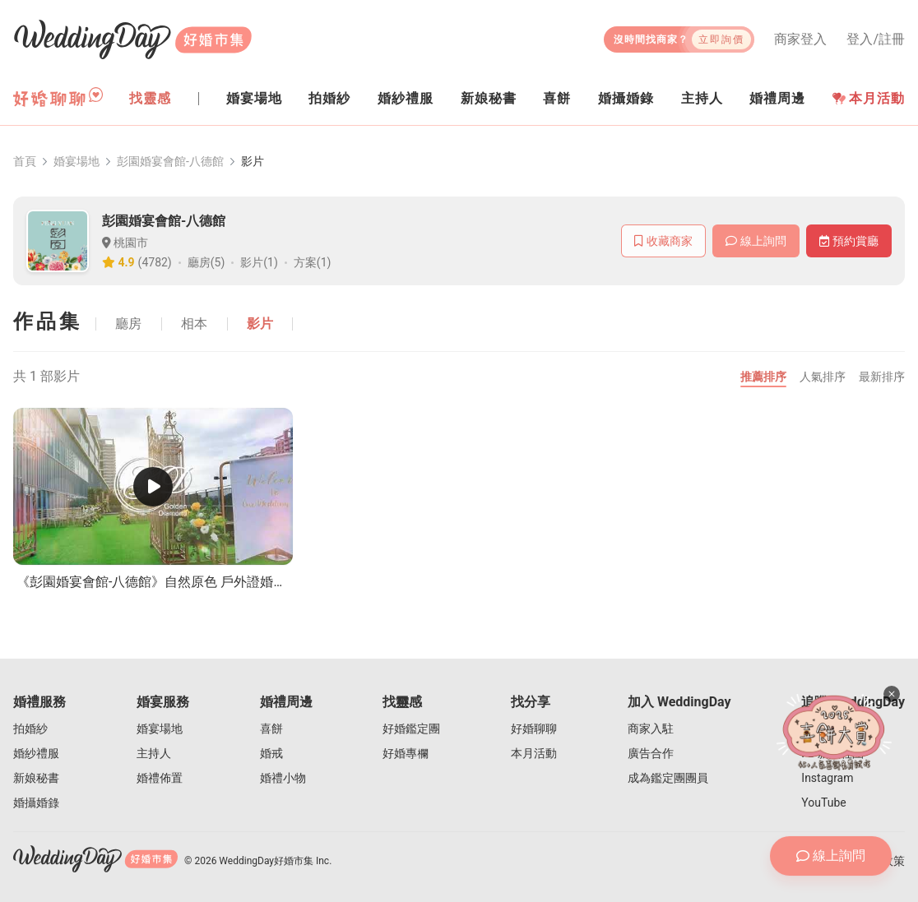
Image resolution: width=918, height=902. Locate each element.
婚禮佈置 (160, 777)
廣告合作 (651, 753)
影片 (260, 323)
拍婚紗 (30, 728)
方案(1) (313, 262)
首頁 (24, 161)
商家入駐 (651, 728)
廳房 (128, 323)
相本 (194, 323)
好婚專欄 (405, 753)
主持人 (154, 753)
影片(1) (259, 262)
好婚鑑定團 (411, 728)
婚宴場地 (76, 161)
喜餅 (271, 728)
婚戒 (271, 753)
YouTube (823, 802)
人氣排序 (823, 376)
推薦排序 (763, 376)
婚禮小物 (283, 777)
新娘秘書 (36, 777)
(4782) (155, 262)
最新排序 (882, 376)
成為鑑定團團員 (668, 777)
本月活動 (868, 98)
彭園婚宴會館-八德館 (170, 161)
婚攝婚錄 (36, 802)
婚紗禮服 (36, 753)
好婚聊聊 (534, 728)
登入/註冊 (875, 39)
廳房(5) (206, 262)
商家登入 (800, 39)
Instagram (827, 777)
